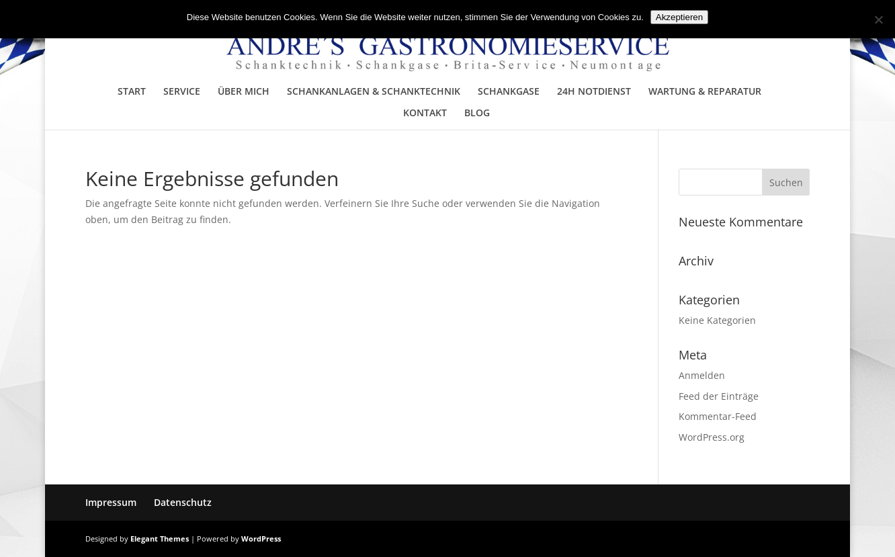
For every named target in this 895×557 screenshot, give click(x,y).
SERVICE (181, 92)
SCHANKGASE (509, 92)
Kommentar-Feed (718, 416)
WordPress (261, 538)
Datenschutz (183, 502)
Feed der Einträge (719, 396)
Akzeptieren (679, 17)
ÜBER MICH (243, 92)
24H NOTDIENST (594, 92)
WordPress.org (711, 437)
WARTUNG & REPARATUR (704, 92)
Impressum (110, 502)
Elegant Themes (159, 538)
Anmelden (702, 375)
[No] (878, 19)
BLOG (477, 113)
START (132, 92)
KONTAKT (425, 113)
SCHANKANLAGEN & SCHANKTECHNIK (373, 92)
